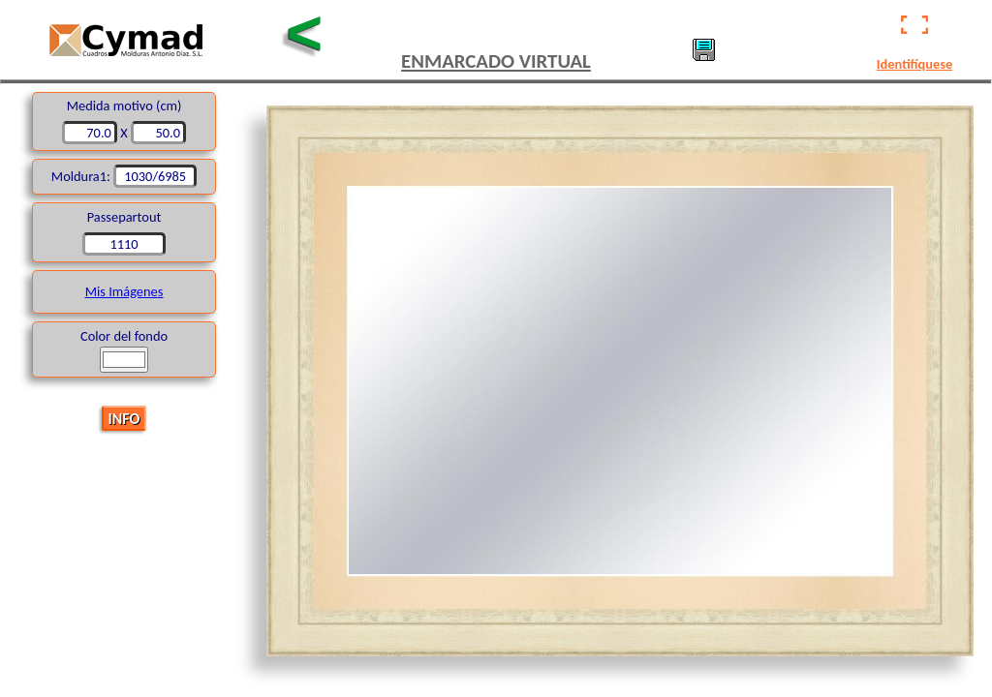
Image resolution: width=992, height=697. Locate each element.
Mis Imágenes (124, 291)
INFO (124, 418)
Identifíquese (914, 64)
